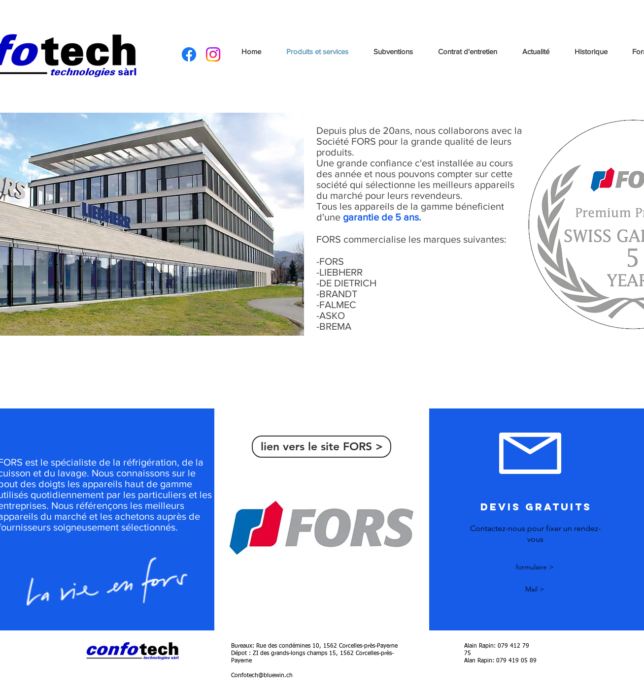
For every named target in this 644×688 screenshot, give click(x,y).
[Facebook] (189, 54)
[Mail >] (534, 589)
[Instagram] (213, 54)
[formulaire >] (534, 567)
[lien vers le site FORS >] (321, 447)
